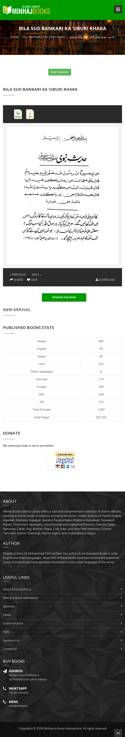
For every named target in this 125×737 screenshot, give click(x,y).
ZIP (41, 402)
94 (101, 349)
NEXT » (36, 274)
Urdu (42, 364)
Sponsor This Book (64, 297)
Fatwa (7, 615)
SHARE (16, 280)
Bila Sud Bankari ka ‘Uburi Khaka (44, 37)
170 (101, 379)
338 (101, 394)
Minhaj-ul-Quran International (20, 597)
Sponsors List (11, 640)
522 (101, 364)
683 (101, 341)
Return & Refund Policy (17, 589)
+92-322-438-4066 (18, 692)
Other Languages (41, 371)
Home (14, 37)
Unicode (41, 379)
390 (101, 387)
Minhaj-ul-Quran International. (63, 728)
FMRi (6, 632)
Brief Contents (60, 72)
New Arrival (17, 309)
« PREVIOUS (18, 274)
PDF (42, 394)
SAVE (32, 280)
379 (101, 402)
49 (101, 356)
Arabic (41, 356)
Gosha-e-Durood (13, 623)
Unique (41, 341)
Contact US (10, 649)
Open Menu (118, 9)
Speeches (9, 606)
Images (42, 387)
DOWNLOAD (105, 280)
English (42, 349)
